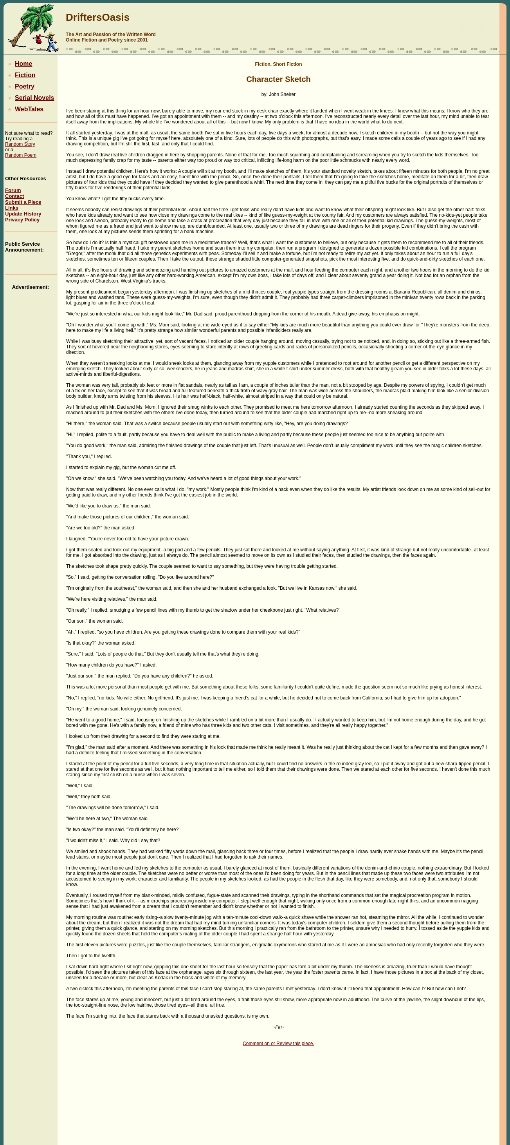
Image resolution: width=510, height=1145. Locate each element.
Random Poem (20, 155)
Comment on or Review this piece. (278, 1043)
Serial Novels (29, 97)
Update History (23, 214)
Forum (13, 190)
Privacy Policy (22, 220)
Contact (14, 196)
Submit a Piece (23, 202)
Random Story (20, 144)
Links (11, 208)
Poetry (19, 86)
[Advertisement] (475, 28)
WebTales (24, 109)
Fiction (20, 75)
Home (18, 63)
